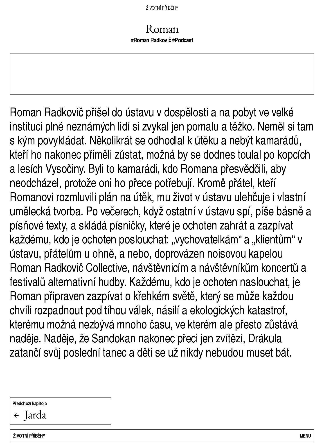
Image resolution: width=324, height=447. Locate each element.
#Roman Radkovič (151, 40)
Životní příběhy (162, 8)
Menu (305, 435)
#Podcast (182, 40)
